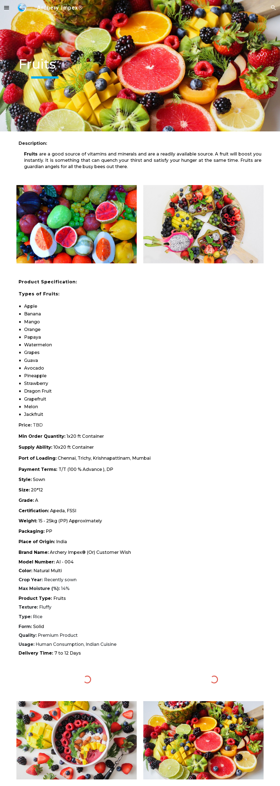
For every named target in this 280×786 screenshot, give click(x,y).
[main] (45, 66)
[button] (6, 7)
